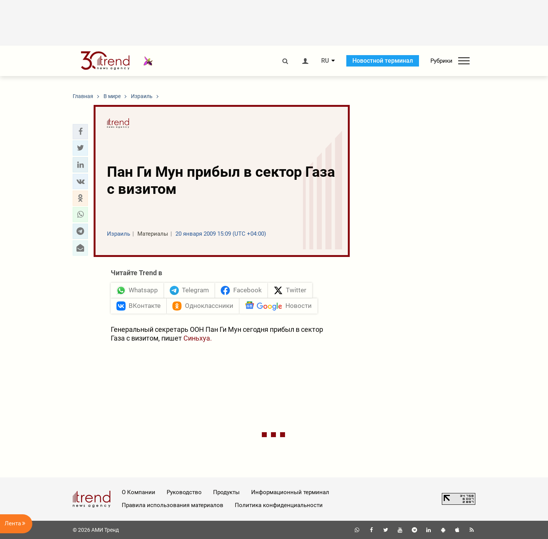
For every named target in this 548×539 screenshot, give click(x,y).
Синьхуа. (197, 338)
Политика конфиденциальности (279, 505)
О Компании (138, 492)
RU (325, 61)
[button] (80, 131)
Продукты (226, 492)
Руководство (184, 492)
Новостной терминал (382, 60)
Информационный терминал (290, 492)
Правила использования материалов (172, 505)
